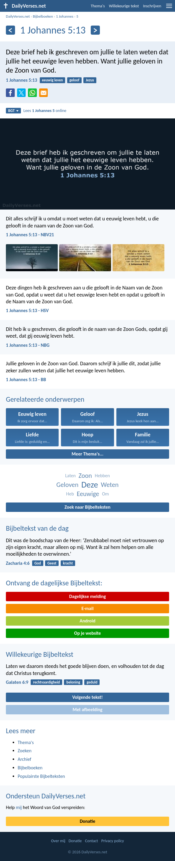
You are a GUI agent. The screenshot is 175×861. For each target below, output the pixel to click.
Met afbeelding (87, 709)
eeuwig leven (52, 80)
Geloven (67, 485)
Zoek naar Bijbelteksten (87, 507)
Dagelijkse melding (87, 596)
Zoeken (25, 750)
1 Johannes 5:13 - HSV (27, 310)
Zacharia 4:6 (17, 563)
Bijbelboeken (43, 16)
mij (19, 807)
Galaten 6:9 (17, 682)
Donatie (87, 821)
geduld (92, 682)
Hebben (102, 475)
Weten (109, 485)
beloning (73, 682)
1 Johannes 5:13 (21, 80)
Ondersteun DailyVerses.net (45, 796)
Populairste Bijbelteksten (41, 776)
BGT (13, 110)
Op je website (87, 633)
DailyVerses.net (18, 16)
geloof (74, 80)
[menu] (169, 8)
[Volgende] (95, 30)
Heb (70, 494)
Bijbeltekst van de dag (37, 528)
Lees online (44, 110)
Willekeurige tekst (124, 6)
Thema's (98, 6)
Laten (70, 475)
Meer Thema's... (87, 454)
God (37, 563)
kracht (68, 563)
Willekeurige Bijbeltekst (39, 654)
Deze (89, 485)
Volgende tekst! (87, 697)
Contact (91, 840)
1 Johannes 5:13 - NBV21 (30, 234)
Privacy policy (112, 840)
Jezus (90, 80)
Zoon (85, 476)
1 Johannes (64, 16)
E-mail (87, 608)
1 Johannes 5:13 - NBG (27, 345)
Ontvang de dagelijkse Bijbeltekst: (54, 583)
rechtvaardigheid (46, 682)
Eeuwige (88, 494)
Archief (24, 759)
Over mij (58, 840)
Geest (52, 563)
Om (105, 494)
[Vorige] (10, 30)
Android (87, 621)
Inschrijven (152, 6)
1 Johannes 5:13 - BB (26, 379)
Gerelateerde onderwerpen (45, 399)
